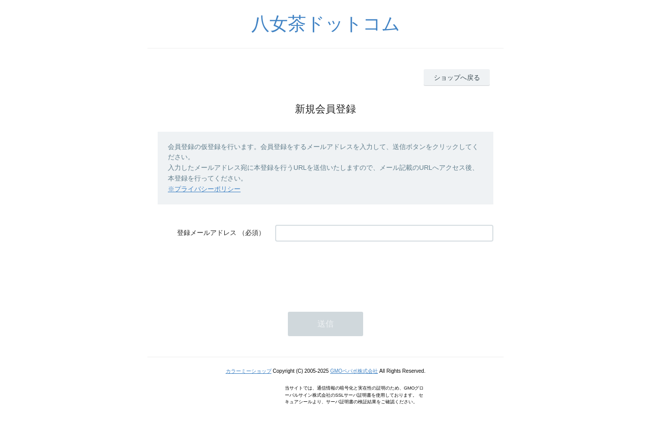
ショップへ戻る (457, 77)
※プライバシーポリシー (204, 189)
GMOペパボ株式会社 (354, 371)
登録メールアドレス (206, 232)
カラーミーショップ (249, 371)
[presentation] (352, 271)
